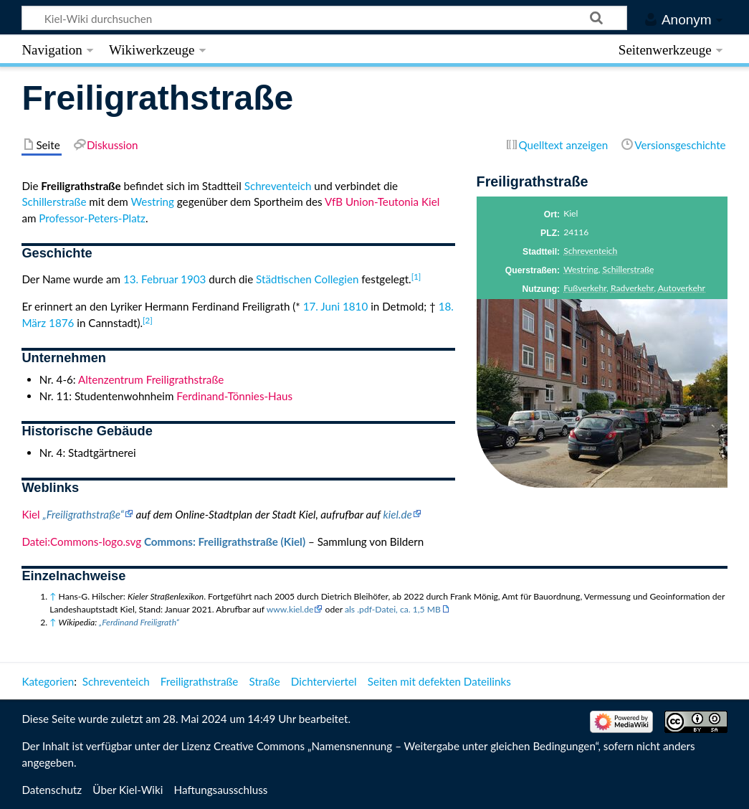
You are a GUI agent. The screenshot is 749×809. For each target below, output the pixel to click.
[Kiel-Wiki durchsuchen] (324, 17)
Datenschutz (52, 789)
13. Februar (150, 279)
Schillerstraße (628, 269)
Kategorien (48, 681)
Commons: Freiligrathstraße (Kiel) (224, 541)
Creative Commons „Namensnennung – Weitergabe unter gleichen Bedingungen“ (406, 745)
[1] (416, 276)
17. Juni (321, 306)
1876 (61, 322)
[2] (148, 320)
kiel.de (397, 514)
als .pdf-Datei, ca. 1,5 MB (393, 609)
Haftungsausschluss (221, 789)
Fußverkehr (584, 288)
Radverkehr (632, 288)
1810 (355, 306)
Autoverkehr (681, 288)
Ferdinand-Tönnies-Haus (234, 395)
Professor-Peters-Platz (92, 218)
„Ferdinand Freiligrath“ (139, 622)
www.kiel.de (290, 609)
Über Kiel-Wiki (127, 789)
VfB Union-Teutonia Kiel (382, 201)
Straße (264, 681)
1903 (193, 279)
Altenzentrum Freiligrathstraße (151, 379)
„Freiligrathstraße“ (83, 514)
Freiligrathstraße (200, 681)
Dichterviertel (324, 681)
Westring (580, 269)
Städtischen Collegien (307, 279)
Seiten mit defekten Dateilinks (439, 681)
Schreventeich (590, 250)
